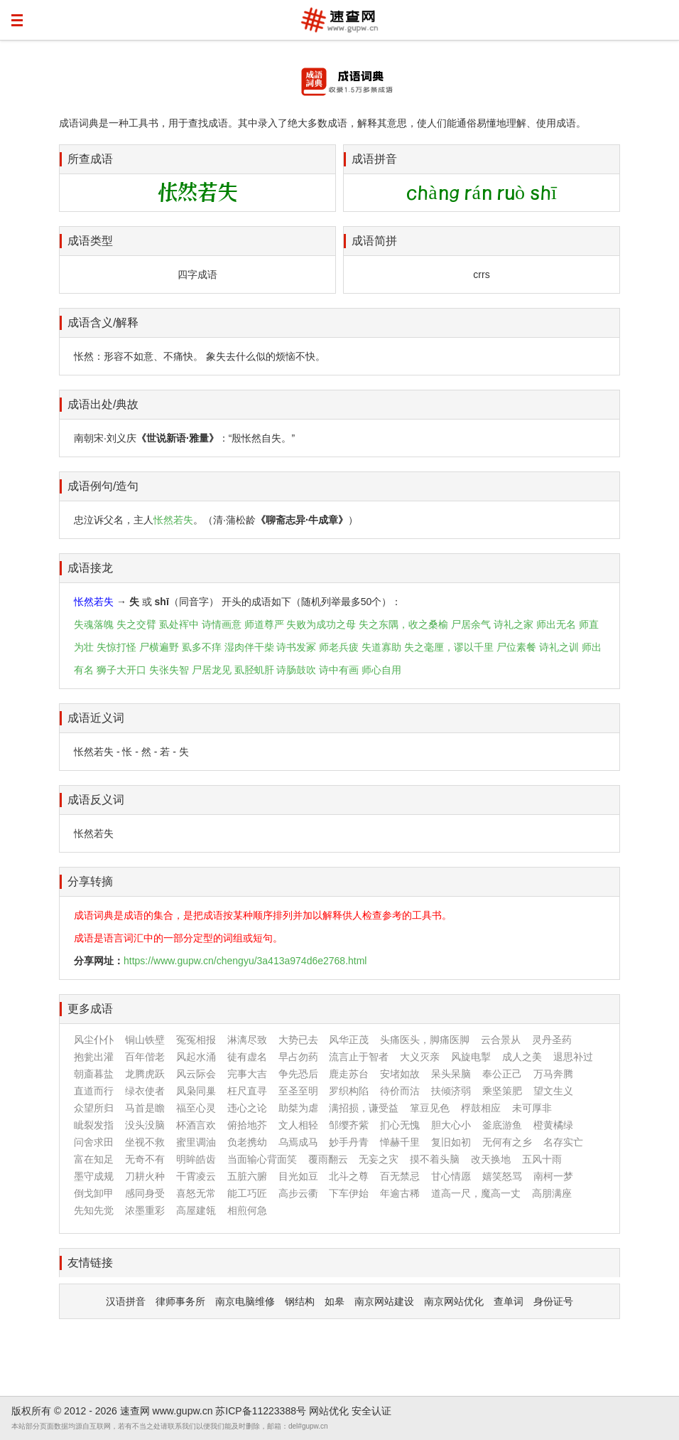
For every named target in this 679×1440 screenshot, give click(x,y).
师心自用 (381, 670)
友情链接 (90, 1263)
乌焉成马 (298, 1142)
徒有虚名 (247, 1056)
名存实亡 (563, 1142)
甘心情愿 (451, 1176)
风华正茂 (349, 1039)
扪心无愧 (400, 1125)
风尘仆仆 (94, 1039)
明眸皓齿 (196, 1159)
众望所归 (94, 1108)
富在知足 (94, 1159)
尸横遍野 (159, 647)
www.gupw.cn (183, 1411)
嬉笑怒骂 (502, 1176)
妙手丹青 (349, 1142)
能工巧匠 (247, 1193)
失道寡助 (381, 647)
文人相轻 (298, 1125)
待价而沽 (400, 1091)
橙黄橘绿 (553, 1125)
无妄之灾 (378, 1159)
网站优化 (329, 1411)
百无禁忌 (400, 1176)
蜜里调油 (196, 1142)
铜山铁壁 (145, 1039)
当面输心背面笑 (262, 1159)
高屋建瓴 (196, 1210)
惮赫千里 (400, 1142)
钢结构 (300, 1301)
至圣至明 (298, 1091)
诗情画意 (221, 624)
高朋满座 (552, 1193)
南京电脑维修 (245, 1301)
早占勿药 (298, 1056)
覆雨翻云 (328, 1159)
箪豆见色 (430, 1108)
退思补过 (573, 1056)
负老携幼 (247, 1142)
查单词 (508, 1301)
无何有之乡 (507, 1142)
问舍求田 (94, 1142)
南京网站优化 (454, 1301)
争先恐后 (298, 1073)
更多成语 (90, 1009)
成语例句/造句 (102, 486)
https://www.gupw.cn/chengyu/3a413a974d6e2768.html (245, 960)
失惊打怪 (116, 647)
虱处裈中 (179, 624)
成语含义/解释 (102, 322)
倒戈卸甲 (94, 1193)
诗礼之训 (559, 647)
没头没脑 (145, 1125)
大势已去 (298, 1039)
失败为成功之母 (321, 624)
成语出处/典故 (102, 404)
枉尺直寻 (247, 1091)
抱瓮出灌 (94, 1056)
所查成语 (90, 159)
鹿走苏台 (349, 1073)
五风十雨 (542, 1159)
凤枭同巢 (196, 1091)
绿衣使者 (145, 1091)
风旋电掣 (471, 1056)
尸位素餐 (516, 647)
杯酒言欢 (196, 1125)
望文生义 (553, 1091)
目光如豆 (298, 1176)
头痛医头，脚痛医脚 (424, 1039)
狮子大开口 (121, 670)
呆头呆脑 (451, 1073)
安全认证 (371, 1411)
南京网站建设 (384, 1301)
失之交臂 (136, 624)
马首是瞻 (145, 1108)
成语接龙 (90, 568)
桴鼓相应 (481, 1108)
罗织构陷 (349, 1091)
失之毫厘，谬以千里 (449, 647)
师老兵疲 (339, 647)
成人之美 (522, 1056)
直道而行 (94, 1091)
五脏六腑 (247, 1176)
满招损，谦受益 (363, 1108)
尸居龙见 (212, 670)
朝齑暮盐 (94, 1073)
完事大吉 (247, 1073)
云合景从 (501, 1039)
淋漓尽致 (247, 1039)
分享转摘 (90, 881)
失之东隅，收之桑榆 (403, 624)
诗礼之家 (513, 624)
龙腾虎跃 (145, 1073)
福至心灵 (196, 1108)
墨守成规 (94, 1176)
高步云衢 (298, 1193)
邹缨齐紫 (349, 1125)
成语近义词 (95, 718)
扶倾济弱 (451, 1091)
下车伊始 (349, 1193)
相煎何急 (247, 1210)
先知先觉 (94, 1210)
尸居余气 (471, 624)
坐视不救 (145, 1142)
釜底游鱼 (502, 1125)
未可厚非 (532, 1108)
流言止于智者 (359, 1056)
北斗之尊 (349, 1176)
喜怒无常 (196, 1193)
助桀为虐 (298, 1108)
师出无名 (556, 624)
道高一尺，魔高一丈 (476, 1193)
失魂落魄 (94, 624)
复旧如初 (451, 1142)
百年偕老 (145, 1056)
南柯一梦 (553, 1176)
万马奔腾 (553, 1073)
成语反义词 (95, 800)
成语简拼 (374, 241)
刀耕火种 (145, 1176)
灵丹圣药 (552, 1039)
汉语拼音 (126, 1301)
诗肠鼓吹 (296, 670)
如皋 (334, 1301)
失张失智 (169, 670)
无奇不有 (145, 1159)
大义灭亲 (420, 1056)
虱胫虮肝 (254, 670)
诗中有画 (339, 670)
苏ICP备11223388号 (260, 1411)
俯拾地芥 (247, 1125)
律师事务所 (180, 1301)
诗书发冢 (296, 647)
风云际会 (196, 1073)
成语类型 (90, 241)
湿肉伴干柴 (249, 647)
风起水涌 (196, 1056)
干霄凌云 (196, 1176)
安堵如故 (400, 1073)
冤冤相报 (196, 1039)
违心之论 (247, 1108)
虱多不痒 (202, 647)
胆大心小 (451, 1125)
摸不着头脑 (435, 1159)
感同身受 (145, 1193)
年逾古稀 (400, 1193)
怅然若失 (173, 520)
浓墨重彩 (145, 1210)
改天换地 (491, 1159)
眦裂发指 (94, 1125)
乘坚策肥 (502, 1091)
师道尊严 (264, 624)
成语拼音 (374, 159)
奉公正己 (502, 1073)
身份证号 (553, 1301)
